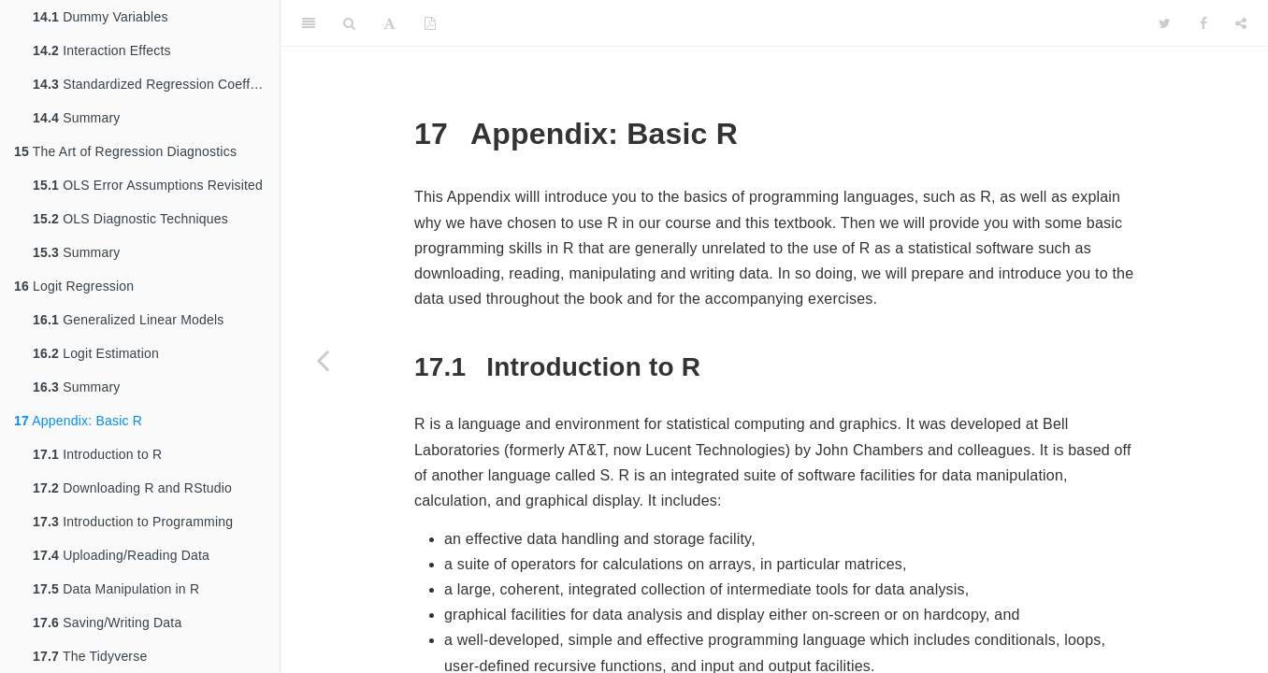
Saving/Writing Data (107, 622)
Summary (76, 117)
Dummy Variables (100, 16)
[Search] (349, 23)
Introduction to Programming (133, 521)
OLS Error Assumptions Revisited (148, 185)
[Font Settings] (389, 23)
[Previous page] (323, 360)
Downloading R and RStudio (132, 487)
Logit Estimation (96, 353)
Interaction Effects (102, 50)
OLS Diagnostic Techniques (130, 218)
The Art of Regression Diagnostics (125, 151)
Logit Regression (74, 286)
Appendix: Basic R (78, 420)
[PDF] (430, 23)
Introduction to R (97, 454)
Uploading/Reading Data (121, 555)
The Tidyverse (90, 656)
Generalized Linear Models (128, 319)
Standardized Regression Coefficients (156, 84)
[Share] (1241, 23)
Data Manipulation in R (116, 588)
